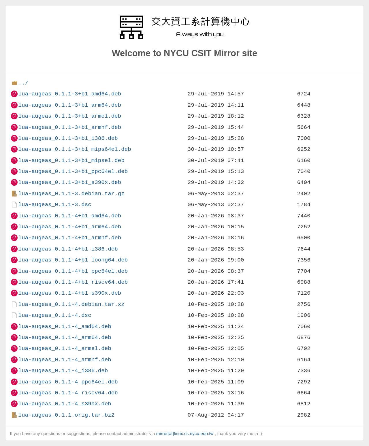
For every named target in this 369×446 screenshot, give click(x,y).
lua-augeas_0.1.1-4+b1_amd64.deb (69, 216)
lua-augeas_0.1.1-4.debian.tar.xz (71, 304)
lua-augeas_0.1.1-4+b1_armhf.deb (69, 238)
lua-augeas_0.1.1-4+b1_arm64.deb (69, 227)
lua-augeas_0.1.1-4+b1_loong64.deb (73, 260)
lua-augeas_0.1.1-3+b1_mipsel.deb (71, 160)
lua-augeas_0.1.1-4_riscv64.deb (68, 393)
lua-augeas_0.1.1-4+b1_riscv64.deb (73, 282)
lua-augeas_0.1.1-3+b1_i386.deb (68, 138)
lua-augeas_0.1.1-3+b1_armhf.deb (69, 127)
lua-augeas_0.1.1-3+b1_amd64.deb (69, 94)
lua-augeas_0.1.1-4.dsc (54, 315)
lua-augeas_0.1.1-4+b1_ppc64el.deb (73, 271)
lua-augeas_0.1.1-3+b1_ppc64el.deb (73, 171)
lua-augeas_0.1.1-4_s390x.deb (64, 404)
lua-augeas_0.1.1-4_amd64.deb (64, 326)
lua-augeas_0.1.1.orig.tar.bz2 (66, 415)
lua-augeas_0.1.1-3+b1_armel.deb (69, 116)
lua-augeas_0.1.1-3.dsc (54, 204)
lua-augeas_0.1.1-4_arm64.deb (64, 337)
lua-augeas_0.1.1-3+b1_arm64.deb (69, 105)
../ (23, 83)
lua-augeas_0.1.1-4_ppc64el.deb (68, 382)
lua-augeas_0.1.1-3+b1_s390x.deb (69, 182)
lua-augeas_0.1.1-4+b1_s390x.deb (69, 293)
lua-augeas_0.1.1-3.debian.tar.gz (71, 193)
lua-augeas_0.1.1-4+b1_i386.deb (68, 249)
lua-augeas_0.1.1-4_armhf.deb (64, 360)
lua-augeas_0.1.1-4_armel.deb (64, 348)
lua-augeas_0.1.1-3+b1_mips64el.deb (74, 149)
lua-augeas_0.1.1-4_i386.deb (63, 371)
